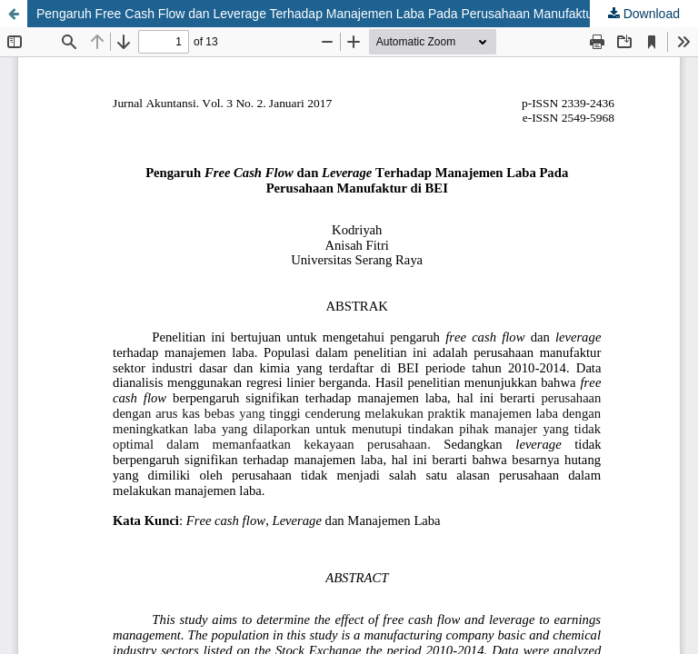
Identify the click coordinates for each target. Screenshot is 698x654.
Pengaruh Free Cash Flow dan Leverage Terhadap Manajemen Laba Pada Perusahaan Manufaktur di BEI (335, 13)
